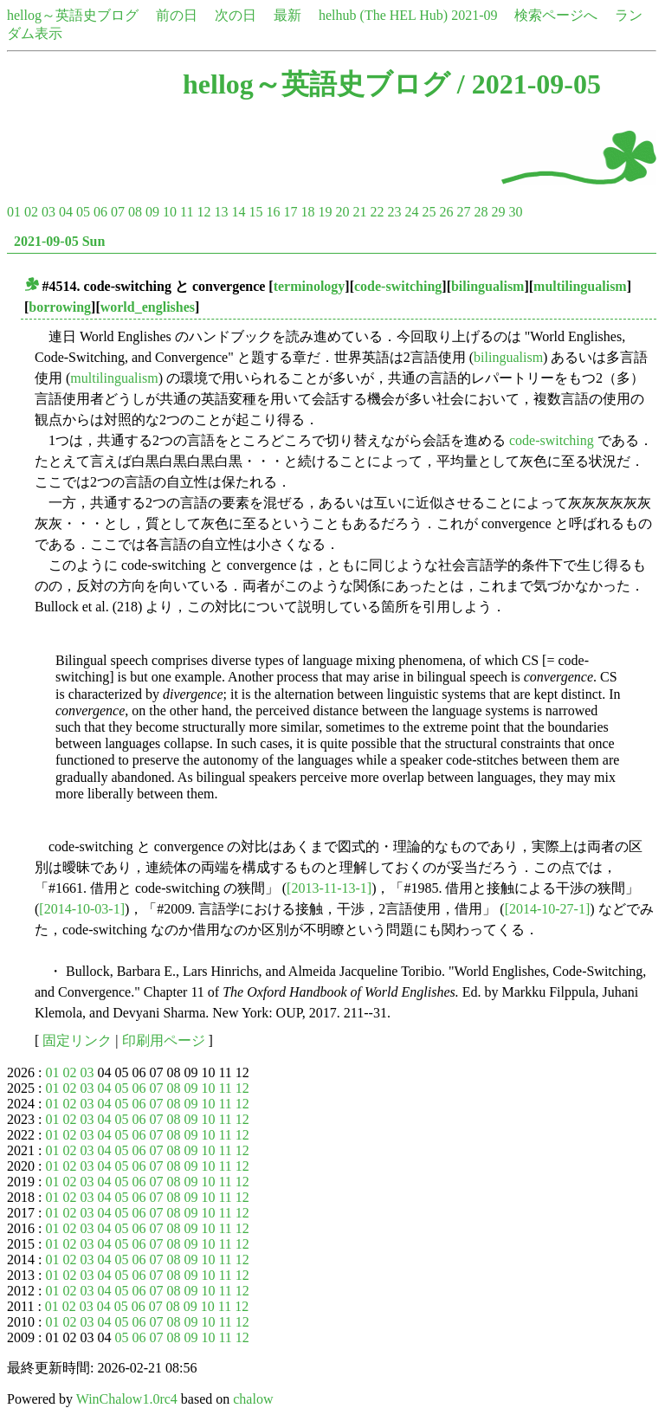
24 (411, 211)
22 (377, 211)
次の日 (235, 15)
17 (290, 211)
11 (186, 211)
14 (238, 211)
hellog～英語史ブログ (73, 15)
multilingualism (580, 286)
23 (394, 211)
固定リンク (77, 1040)
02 (31, 211)
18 (307, 211)
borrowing (60, 307)
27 (463, 211)
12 (203, 211)
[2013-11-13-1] (329, 888)
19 (325, 211)
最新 (287, 15)
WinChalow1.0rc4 (127, 1399)
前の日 (176, 15)
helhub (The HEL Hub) (383, 15)
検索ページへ (555, 15)
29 (498, 211)
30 (515, 211)
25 (429, 211)
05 (83, 211)
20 (342, 211)
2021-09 (474, 15)
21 (359, 211)
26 (446, 211)
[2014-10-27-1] (548, 908)
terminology (309, 286)
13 (221, 211)
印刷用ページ (163, 1040)
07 (118, 211)
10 (170, 211)
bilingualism (487, 286)
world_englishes (147, 307)
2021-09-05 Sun (59, 241)
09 (152, 211)
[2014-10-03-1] (82, 908)
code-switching (398, 286)
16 (273, 211)
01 (14, 211)
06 (100, 211)
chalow (253, 1399)
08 (135, 211)
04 (66, 211)
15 (255, 211)
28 (480, 211)
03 (48, 211)
